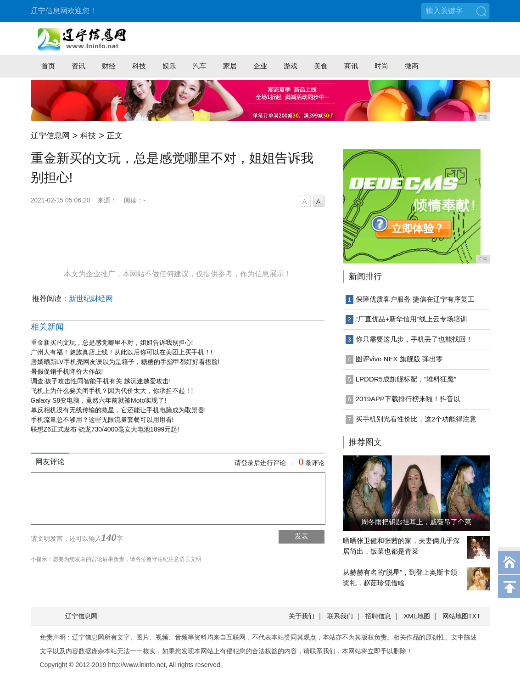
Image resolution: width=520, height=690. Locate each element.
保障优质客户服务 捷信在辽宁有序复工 (415, 299)
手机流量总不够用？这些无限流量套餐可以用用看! (102, 419)
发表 (301, 536)
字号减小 (305, 201)
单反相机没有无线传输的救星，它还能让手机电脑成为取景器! (118, 410)
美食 (321, 66)
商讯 (351, 66)
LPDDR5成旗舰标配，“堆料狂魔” (406, 379)
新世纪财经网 (91, 299)
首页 (48, 66)
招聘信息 (378, 616)
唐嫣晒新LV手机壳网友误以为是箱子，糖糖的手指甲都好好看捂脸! (125, 361)
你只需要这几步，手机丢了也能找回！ (414, 339)
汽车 (200, 66)
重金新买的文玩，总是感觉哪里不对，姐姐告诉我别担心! (112, 342)
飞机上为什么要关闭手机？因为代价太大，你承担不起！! (112, 390)
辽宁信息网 (50, 135)
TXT (474, 616)
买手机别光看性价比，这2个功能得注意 (416, 419)
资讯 (78, 66)
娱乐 (169, 66)
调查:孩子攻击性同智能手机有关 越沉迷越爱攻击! (101, 381)
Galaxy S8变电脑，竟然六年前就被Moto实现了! (99, 400)
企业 (260, 66)
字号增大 (318, 201)
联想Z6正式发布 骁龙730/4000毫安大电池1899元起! (105, 429)
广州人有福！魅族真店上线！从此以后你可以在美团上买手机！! (121, 352)
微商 (412, 66)
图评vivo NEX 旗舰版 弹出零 (399, 359)
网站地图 (455, 616)
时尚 (381, 66)
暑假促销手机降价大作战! (67, 371)
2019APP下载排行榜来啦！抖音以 (408, 399)
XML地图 (417, 616)
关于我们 (301, 616)
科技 (139, 66)
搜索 (481, 11)
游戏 (290, 66)
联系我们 (340, 616)
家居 (230, 66)
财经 (109, 66)
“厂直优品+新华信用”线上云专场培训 (412, 319)
